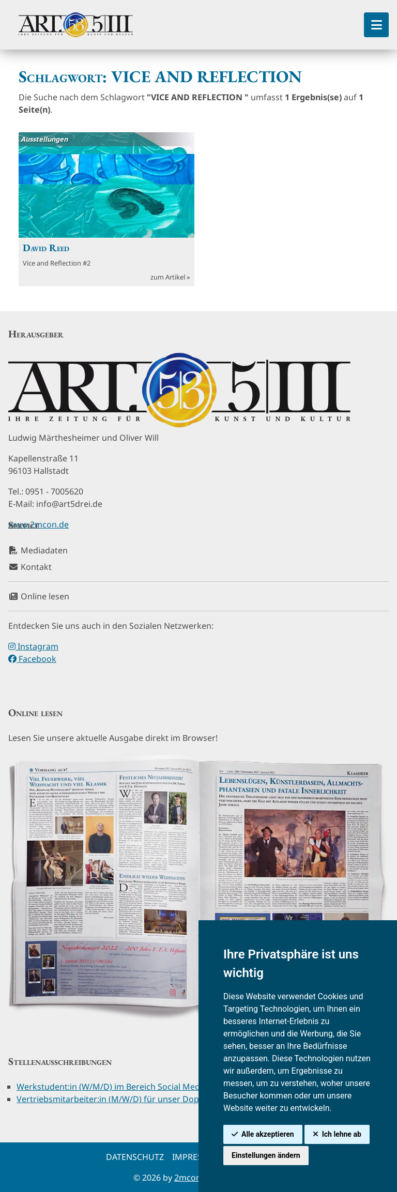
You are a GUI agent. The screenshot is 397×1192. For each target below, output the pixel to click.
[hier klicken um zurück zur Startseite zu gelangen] (76, 24)
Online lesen (38, 596)
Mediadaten (38, 550)
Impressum (196, 1157)
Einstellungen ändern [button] (266, 1155)
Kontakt (30, 566)
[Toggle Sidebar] (376, 24)
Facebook (32, 658)
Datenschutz (135, 1157)
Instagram (33, 646)
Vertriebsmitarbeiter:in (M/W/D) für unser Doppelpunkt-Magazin (143, 1099)
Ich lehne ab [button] (341, 1134)
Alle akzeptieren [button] (267, 1134)
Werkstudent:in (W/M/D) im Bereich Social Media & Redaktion (137, 1086)
